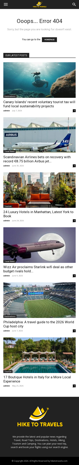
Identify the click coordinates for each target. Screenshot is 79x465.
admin (6, 110)
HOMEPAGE (49, 40)
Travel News (9, 151)
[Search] (74, 4)
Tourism (8, 206)
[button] (5, 4)
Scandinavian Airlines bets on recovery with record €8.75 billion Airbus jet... (37, 159)
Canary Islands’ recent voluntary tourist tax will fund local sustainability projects (39, 104)
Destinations (10, 96)
